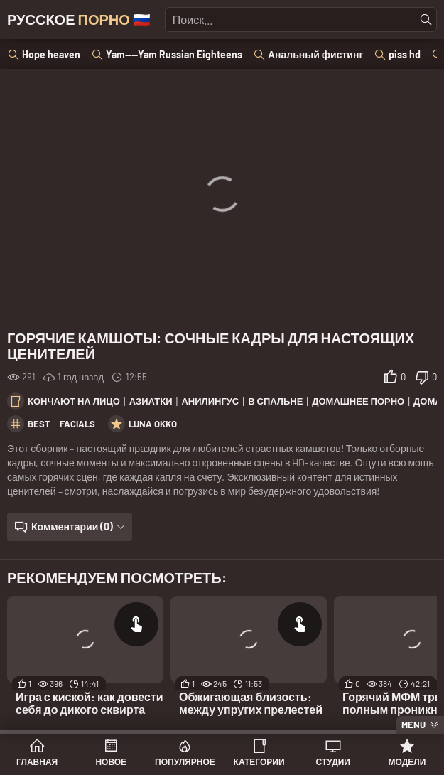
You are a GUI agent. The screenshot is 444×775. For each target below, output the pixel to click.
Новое (110, 761)
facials (77, 424)
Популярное (185, 761)
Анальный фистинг (315, 54)
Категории (259, 761)
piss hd (405, 54)
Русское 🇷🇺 (79, 19)
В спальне (275, 401)
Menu (413, 724)
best (39, 424)
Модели (407, 761)
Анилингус (210, 401)
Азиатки (151, 401)
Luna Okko (153, 424)
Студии (333, 761)
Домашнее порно (358, 401)
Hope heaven (51, 54)
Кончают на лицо (74, 401)
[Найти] (426, 20)
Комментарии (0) (72, 526)
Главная (37, 761)
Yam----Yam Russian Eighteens (174, 54)
